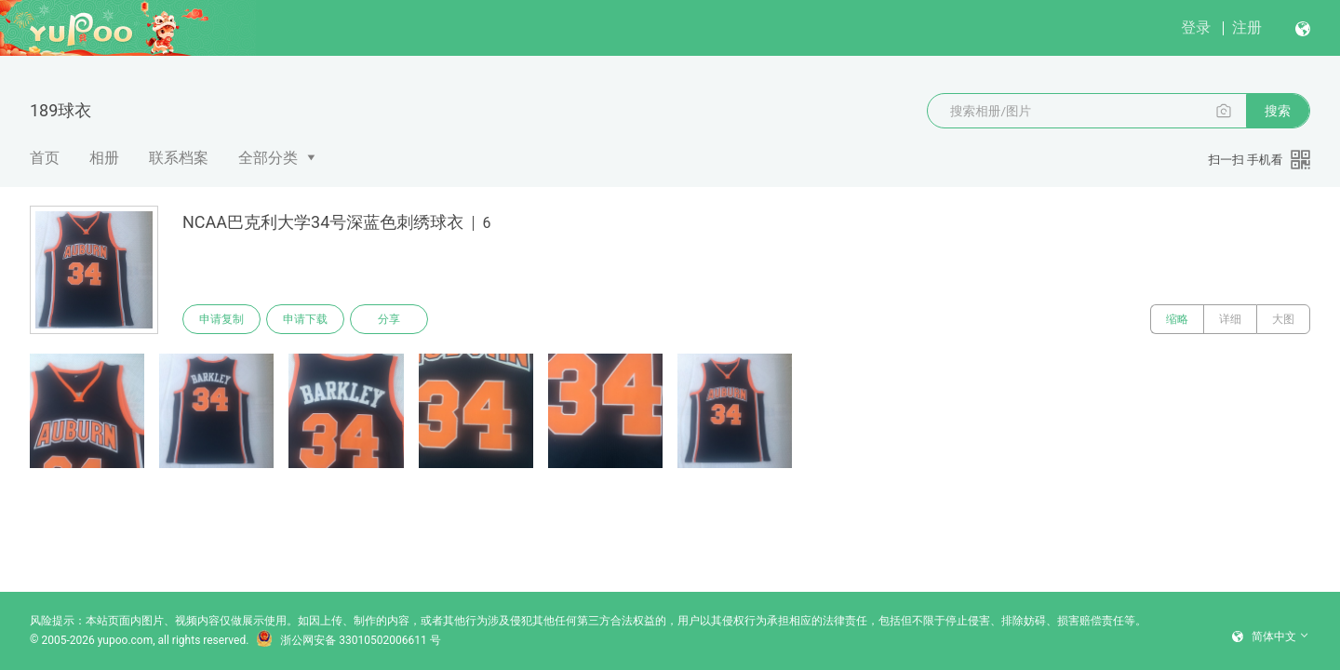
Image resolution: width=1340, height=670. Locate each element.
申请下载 (305, 319)
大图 (1283, 319)
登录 (1196, 27)
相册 (104, 158)
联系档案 (178, 158)
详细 (1230, 319)
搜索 (1278, 110)
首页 (45, 158)
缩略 (1177, 319)
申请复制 (221, 319)
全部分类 (268, 158)
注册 (1247, 27)
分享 (389, 319)
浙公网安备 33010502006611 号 (348, 640)
